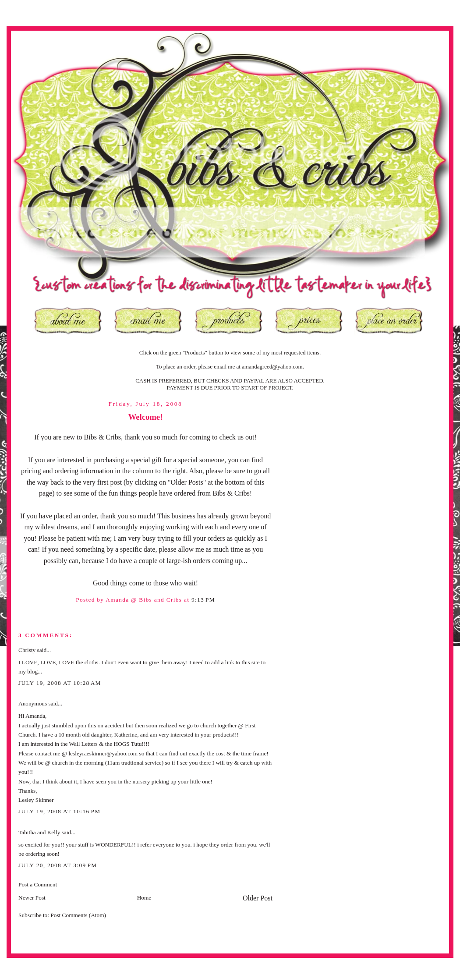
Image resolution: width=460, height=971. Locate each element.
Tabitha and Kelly (39, 832)
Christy (26, 650)
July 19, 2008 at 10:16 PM (59, 811)
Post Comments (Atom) (78, 915)
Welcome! (145, 417)
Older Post (257, 898)
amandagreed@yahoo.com (272, 366)
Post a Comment (37, 884)
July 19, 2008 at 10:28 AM (59, 683)
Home (144, 897)
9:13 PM (203, 599)
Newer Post (32, 897)
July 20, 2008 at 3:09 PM (57, 865)
